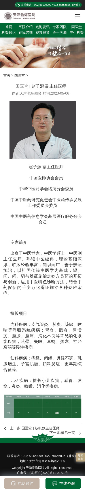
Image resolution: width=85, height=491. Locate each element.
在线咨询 (26, 32)
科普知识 (9, 32)
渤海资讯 (43, 27)
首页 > (8, 75)
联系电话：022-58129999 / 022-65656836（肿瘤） (51, 4)
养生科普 (77, 32)
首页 (8, 27)
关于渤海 (60, 32)
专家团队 (60, 27)
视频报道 (43, 32)
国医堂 (76, 27)
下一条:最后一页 (65, 433)
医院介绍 (26, 27)
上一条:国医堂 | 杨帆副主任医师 (31, 428)
